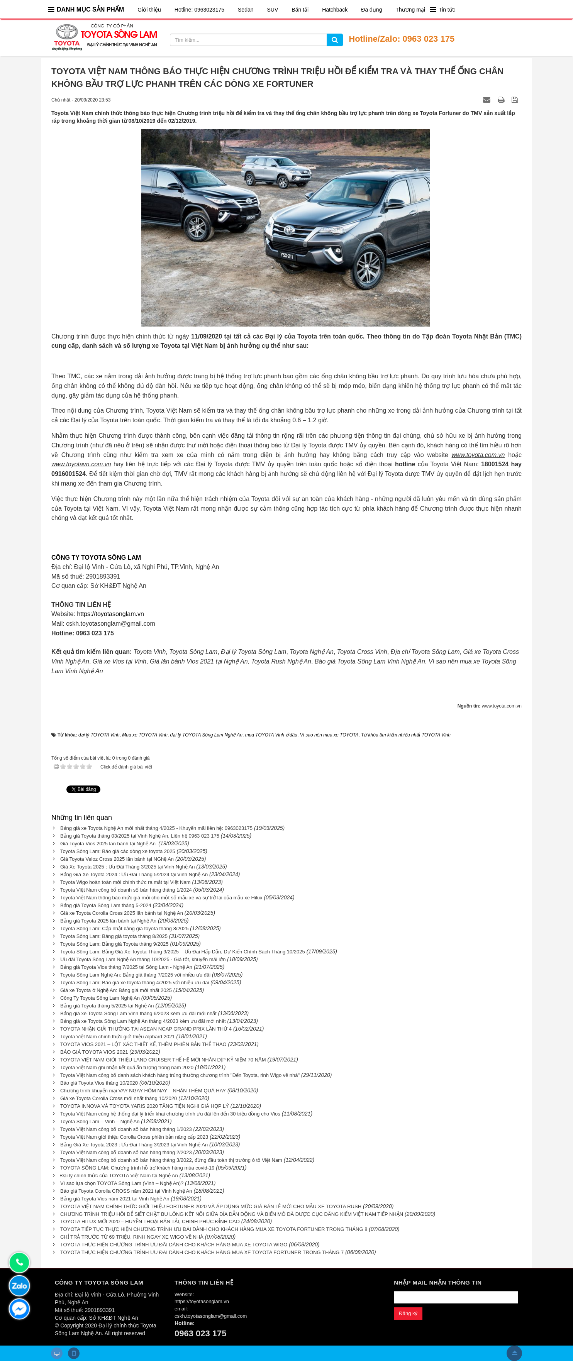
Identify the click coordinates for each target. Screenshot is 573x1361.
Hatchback (335, 10)
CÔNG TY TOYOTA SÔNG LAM (96, 557)
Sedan (245, 10)
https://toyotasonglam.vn (110, 614)
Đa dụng (371, 10)
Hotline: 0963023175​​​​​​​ (199, 10)
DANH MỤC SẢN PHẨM (90, 9)
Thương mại (410, 10)
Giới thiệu (149, 10)
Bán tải (300, 10)
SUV (272, 10)
